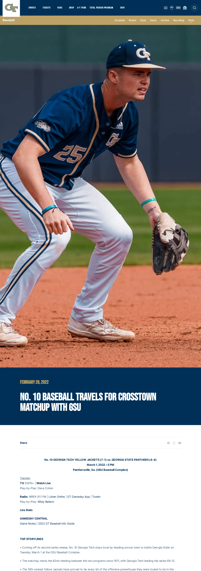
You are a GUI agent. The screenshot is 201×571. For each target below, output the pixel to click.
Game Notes (28, 526)
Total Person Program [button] (105, 8)
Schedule (120, 22)
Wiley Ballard (46, 504)
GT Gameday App (78, 499)
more (191, 22)
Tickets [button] (48, 8)
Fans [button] (61, 8)
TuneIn (96, 499)
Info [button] (127, 8)
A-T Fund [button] (85, 8)
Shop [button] (74, 8)
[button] (194, 9)
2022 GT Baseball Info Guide (56, 526)
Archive (165, 22)
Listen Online (57, 499)
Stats (143, 22)
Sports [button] (32, 8)
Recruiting (178, 22)
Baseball (9, 22)
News (153, 22)
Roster (132, 22)
